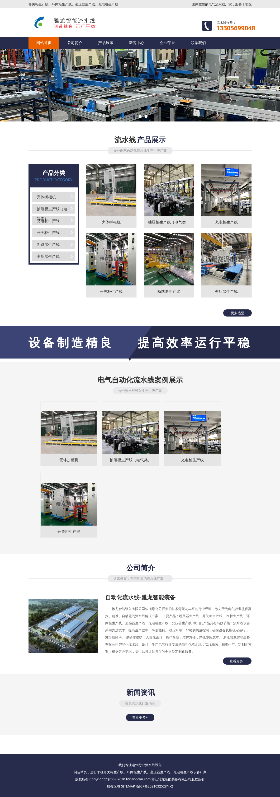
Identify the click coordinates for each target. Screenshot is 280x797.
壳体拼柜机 (46, 197)
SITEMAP (128, 786)
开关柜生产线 (48, 232)
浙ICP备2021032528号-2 (154, 786)
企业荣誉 (167, 42)
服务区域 (113, 786)
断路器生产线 (48, 244)
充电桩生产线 (48, 220)
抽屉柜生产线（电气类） (52, 210)
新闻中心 (136, 42)
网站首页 (44, 42)
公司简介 (74, 42)
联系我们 (198, 42)
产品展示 (105, 42)
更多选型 (237, 313)
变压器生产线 (48, 256)
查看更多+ (237, 661)
